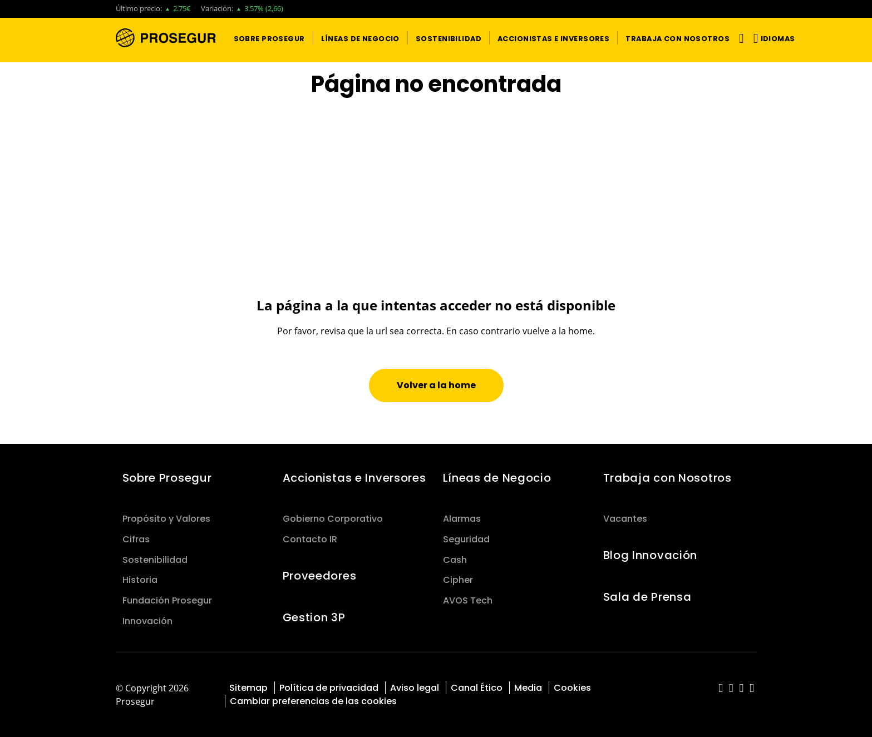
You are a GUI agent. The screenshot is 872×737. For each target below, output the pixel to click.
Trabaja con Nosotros (667, 478)
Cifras (136, 539)
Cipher (458, 579)
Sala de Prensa (647, 597)
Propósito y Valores (166, 518)
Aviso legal (414, 687)
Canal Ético (476, 687)
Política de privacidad (328, 687)
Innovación (147, 621)
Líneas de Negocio (497, 478)
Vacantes (625, 518)
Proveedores (320, 575)
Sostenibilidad (155, 559)
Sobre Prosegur (167, 478)
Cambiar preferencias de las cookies (313, 701)
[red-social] (721, 688)
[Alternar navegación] (739, 38)
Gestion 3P (314, 617)
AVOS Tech (467, 600)
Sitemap (248, 687)
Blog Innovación (650, 555)
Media (528, 687)
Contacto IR (310, 539)
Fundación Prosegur (167, 600)
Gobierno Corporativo (333, 518)
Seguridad (466, 539)
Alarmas (462, 518)
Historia (139, 579)
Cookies (572, 687)
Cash (455, 559)
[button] (269, 38)
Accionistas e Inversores (354, 478)
